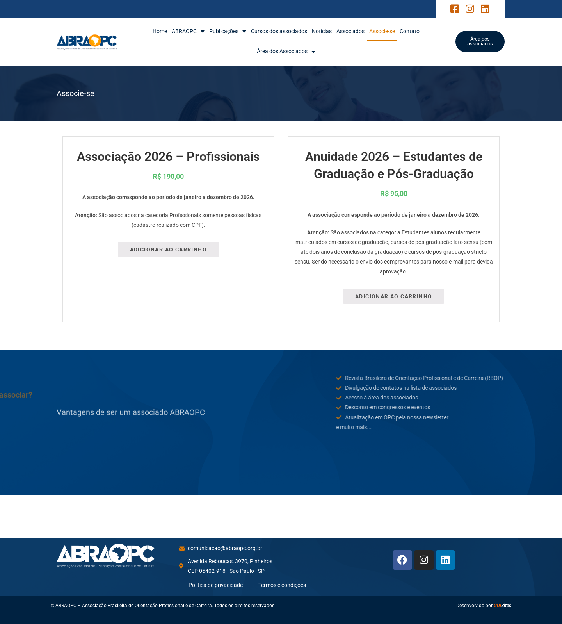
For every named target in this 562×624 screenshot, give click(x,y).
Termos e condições (282, 585)
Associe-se (382, 31)
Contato (410, 31)
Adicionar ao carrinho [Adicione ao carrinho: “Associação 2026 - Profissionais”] (168, 249)
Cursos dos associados (279, 31)
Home (160, 31)
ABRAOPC (188, 31)
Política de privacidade (216, 585)
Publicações (227, 31)
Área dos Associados (286, 51)
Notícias (322, 31)
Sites (502, 605)
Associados (350, 31)
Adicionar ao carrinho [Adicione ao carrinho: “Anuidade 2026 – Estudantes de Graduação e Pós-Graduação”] (393, 296)
